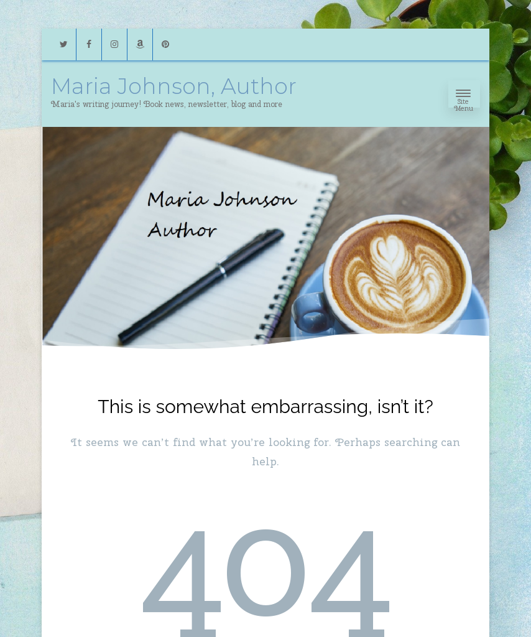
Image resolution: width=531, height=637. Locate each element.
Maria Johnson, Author (174, 86)
